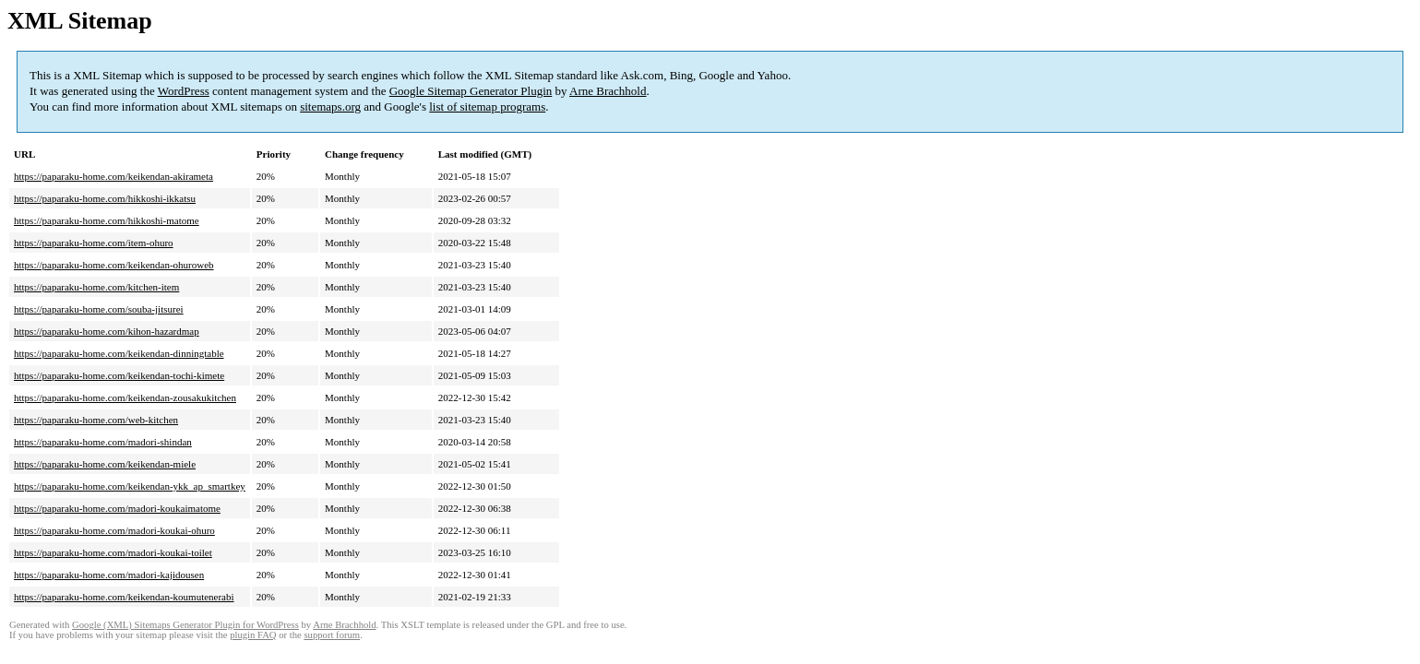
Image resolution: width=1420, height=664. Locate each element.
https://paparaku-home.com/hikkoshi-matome (106, 220)
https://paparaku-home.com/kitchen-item (96, 286)
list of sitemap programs (487, 106)
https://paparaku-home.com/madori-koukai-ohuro (114, 530)
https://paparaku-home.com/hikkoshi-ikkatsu (105, 198)
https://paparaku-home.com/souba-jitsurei (99, 308)
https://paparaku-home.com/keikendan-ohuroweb (114, 264)
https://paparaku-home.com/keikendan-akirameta (113, 176)
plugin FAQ (253, 635)
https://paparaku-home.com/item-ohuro (93, 242)
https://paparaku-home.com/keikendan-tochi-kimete (119, 375)
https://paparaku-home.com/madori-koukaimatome (117, 508)
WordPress (183, 91)
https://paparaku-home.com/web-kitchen (96, 419)
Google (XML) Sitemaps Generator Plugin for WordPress (185, 625)
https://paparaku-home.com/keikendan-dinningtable (119, 353)
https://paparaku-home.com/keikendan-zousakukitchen (125, 397)
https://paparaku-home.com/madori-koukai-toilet (113, 552)
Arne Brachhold (607, 91)
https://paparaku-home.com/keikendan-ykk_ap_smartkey (129, 486)
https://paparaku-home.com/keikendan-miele (105, 463)
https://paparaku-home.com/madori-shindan (103, 441)
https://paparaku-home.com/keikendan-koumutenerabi (124, 596)
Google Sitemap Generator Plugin (471, 91)
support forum (332, 635)
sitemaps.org (330, 106)
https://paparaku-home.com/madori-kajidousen (109, 574)
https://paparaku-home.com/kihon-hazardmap (106, 331)
